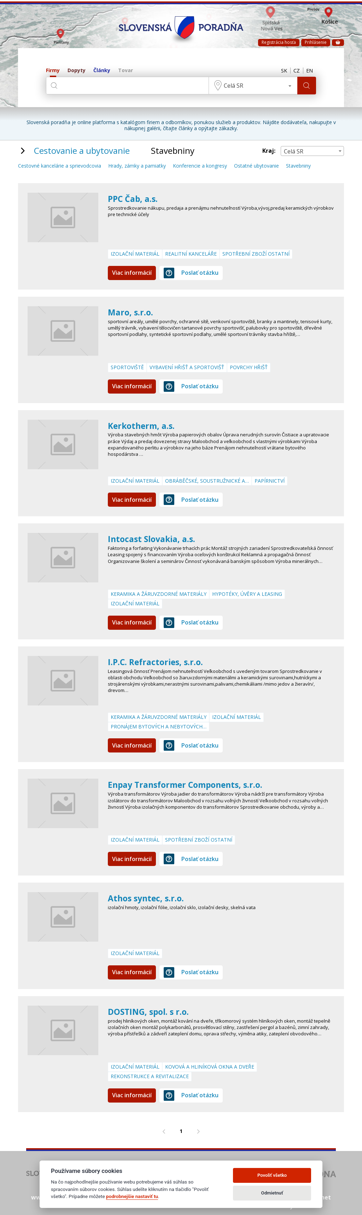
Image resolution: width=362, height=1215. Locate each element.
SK (281, 71)
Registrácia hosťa (279, 42)
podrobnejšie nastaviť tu (132, 1196)
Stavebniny (298, 166)
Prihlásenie (316, 42)
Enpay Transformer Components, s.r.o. (189, 784)
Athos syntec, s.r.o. (147, 898)
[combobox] (252, 85)
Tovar (125, 71)
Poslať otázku (191, 273)
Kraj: (268, 150)
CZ (295, 71)
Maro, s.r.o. (131, 312)
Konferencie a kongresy (200, 166)
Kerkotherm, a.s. (142, 425)
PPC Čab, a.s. (133, 198)
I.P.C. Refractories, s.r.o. (157, 662)
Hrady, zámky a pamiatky (137, 166)
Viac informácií (132, 273)
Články (101, 71)
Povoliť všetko (272, 1175)
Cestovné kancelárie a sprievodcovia (59, 166)
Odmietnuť (272, 1193)
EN (309, 71)
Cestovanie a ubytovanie (82, 150)
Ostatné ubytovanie (256, 166)
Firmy (53, 71)
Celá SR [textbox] (232, 85)
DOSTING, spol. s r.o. (150, 1011)
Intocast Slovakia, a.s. (153, 539)
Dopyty (77, 71)
